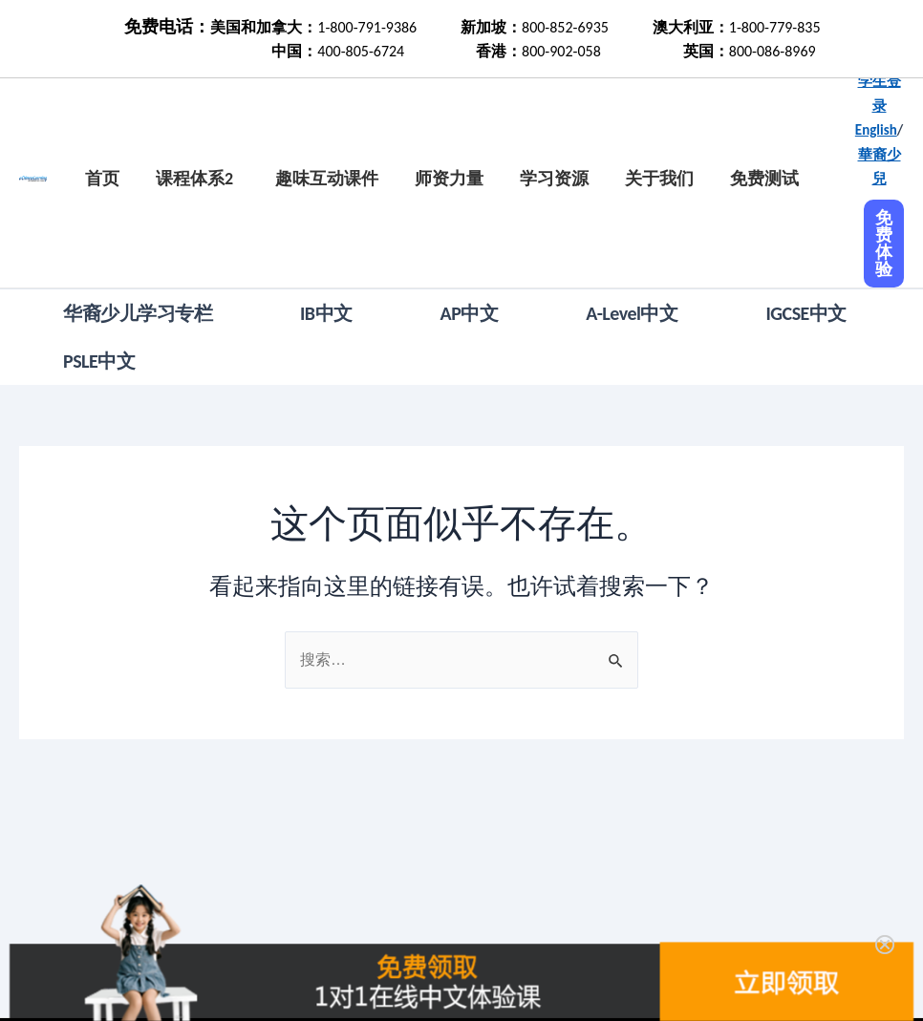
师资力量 (449, 178)
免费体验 (883, 243)
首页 (102, 178)
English (876, 129)
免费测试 (764, 178)
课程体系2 (194, 178)
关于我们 (659, 178)
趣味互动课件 (326, 178)
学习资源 (554, 178)
